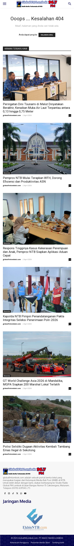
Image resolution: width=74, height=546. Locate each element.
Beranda (7, 99)
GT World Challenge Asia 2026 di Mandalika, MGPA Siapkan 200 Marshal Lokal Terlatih (33, 382)
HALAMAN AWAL (47, 35)
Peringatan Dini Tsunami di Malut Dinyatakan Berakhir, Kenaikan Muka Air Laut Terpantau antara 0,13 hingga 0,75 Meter (36, 107)
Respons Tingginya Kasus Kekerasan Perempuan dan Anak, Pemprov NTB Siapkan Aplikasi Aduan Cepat (35, 251)
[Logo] (37, 3)
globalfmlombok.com (12, 115)
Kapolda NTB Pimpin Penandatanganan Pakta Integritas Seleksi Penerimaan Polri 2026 (33, 318)
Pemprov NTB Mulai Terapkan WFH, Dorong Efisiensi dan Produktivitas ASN (32, 179)
